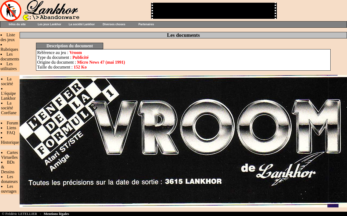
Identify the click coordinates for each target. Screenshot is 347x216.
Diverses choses (114, 24)
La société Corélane (9, 108)
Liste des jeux (8, 37)
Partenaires (146, 24)
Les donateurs (9, 179)
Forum (12, 123)
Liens (11, 127)
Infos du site (17, 24)
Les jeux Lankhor (49, 24)
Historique (10, 142)
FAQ (11, 132)
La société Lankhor (82, 24)
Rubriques (9, 49)
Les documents (10, 56)
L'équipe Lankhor (8, 95)
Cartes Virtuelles (9, 155)
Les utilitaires (9, 66)
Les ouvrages (9, 188)
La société (7, 81)
